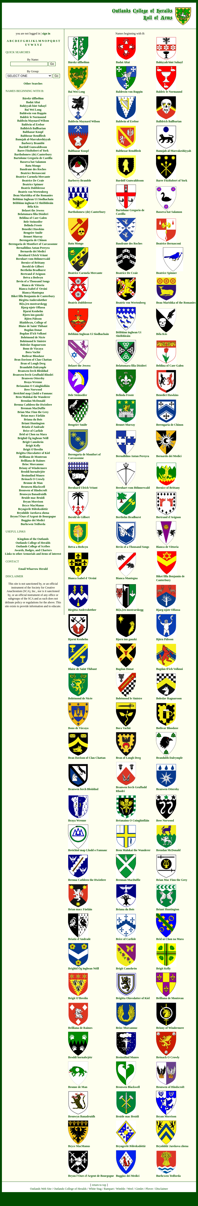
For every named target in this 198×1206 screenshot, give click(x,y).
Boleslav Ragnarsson (33, 344)
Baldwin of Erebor (33, 124)
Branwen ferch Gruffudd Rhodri (33, 374)
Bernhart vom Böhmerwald (33, 258)
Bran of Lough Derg (33, 363)
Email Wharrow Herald (33, 569)
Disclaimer (161, 1188)
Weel (130, 1188)
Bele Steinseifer (32, 221)
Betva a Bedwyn (33, 277)
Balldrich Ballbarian (33, 128)
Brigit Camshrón (33, 442)
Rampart (109, 1188)
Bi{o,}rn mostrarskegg (33, 304)
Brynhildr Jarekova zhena (33, 513)
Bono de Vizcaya (33, 348)
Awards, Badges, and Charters (33, 550)
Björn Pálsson (33, 318)
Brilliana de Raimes (33, 460)
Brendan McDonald (33, 400)
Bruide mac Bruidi (33, 497)
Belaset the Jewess (33, 210)
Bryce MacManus (33, 505)
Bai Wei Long (33, 109)
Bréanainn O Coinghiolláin (33, 386)
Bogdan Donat (33, 330)
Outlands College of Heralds (33, 542)
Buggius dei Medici (33, 520)
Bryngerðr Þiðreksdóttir (33, 509)
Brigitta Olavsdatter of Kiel (33, 453)
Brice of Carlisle (33, 430)
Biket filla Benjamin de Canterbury (33, 296)
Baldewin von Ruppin (33, 113)
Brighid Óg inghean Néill (33, 438)
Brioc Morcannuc (33, 464)
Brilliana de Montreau (33, 457)
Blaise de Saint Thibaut (33, 326)
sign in (46, 33)
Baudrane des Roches (33, 169)
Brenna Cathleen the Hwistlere (33, 404)
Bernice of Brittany (33, 262)
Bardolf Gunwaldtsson (33, 147)
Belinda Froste (33, 225)
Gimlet (139, 1188)
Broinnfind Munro (33, 475)
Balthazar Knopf (33, 132)
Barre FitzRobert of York (33, 150)
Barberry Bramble (33, 143)
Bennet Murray (33, 236)
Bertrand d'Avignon (33, 274)
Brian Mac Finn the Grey (33, 412)
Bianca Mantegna (33, 292)
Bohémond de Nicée (33, 337)
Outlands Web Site (40, 1188)
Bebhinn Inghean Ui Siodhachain (33, 199)
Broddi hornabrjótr (33, 471)
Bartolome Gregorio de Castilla (33, 158)
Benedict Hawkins (33, 229)
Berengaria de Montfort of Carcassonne (33, 244)
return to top (99, 1185)
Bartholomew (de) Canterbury (33, 154)
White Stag (95, 1188)
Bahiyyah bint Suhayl (33, 106)
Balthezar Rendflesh (33, 135)
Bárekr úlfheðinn (33, 98)
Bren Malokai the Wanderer (33, 397)
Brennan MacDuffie (33, 408)
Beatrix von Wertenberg (33, 191)
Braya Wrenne (33, 382)
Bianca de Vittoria (33, 285)
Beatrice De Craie (33, 180)
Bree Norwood (33, 389)
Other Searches (32, 83)
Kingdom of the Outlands (33, 539)
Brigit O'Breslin (33, 449)
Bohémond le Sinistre (33, 341)
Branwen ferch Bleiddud (33, 371)
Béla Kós (33, 206)
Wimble (120, 1188)
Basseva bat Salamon (33, 162)
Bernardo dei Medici (33, 251)
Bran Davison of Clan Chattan (33, 359)
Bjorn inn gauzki (33, 315)
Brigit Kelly (33, 445)
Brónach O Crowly (33, 479)
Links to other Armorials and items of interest (33, 553)
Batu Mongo (33, 165)
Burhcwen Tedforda (33, 524)
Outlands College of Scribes (33, 546)
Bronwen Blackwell (33, 486)
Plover (149, 1188)
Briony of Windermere (33, 468)
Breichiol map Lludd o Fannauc (32, 393)
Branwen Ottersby (33, 378)
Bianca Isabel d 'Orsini (33, 288)
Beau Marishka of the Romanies (33, 195)
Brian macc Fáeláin (33, 415)
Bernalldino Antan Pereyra (33, 247)
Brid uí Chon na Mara (33, 434)
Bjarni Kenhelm (33, 311)
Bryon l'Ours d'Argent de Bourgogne (33, 516)
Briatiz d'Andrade (33, 427)
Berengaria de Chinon (33, 240)
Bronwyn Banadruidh (33, 494)
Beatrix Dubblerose (33, 188)
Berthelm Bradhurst (33, 270)
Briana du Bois (33, 419)
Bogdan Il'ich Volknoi (33, 333)
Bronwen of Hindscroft (33, 490)
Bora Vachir (33, 352)
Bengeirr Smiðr (32, 232)
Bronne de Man (33, 483)
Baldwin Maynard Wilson (33, 120)
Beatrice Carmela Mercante (33, 176)
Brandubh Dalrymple (33, 367)
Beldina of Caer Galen (33, 218)
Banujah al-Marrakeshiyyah (33, 139)
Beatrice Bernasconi (33, 173)
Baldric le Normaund (33, 117)
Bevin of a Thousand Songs (33, 281)
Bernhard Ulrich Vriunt (33, 255)
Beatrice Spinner (33, 184)
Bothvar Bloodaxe (33, 356)
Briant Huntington (33, 423)
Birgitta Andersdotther (33, 300)
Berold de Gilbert (33, 266)
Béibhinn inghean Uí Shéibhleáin (33, 203)
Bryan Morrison (33, 501)
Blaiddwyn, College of (33, 322)
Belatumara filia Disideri (33, 214)
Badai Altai (33, 102)
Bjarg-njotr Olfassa (33, 307)
